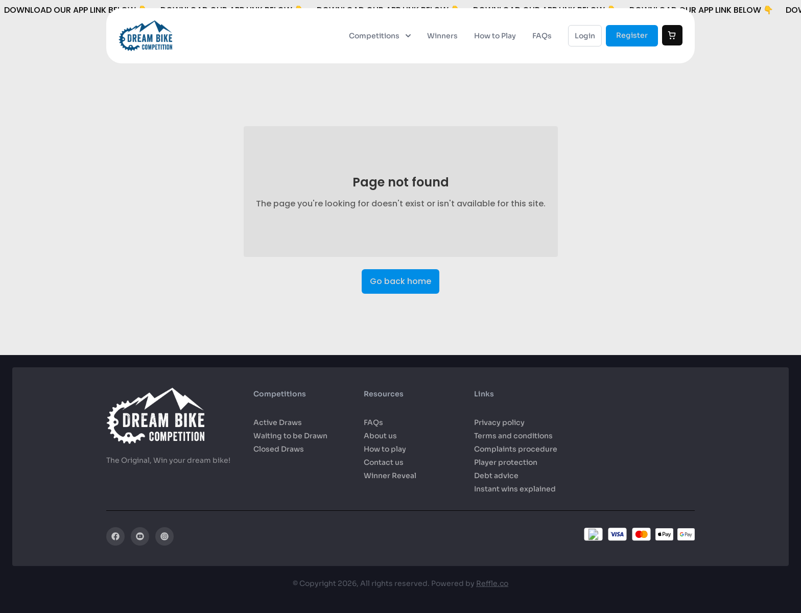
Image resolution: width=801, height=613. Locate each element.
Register (632, 35)
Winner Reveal (390, 475)
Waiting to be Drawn (290, 435)
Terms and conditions (513, 435)
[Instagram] (164, 536)
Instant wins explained (515, 488)
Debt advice (496, 475)
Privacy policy (499, 422)
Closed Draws (278, 449)
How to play (385, 449)
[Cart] (672, 35)
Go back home (400, 281)
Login (585, 35)
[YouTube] (140, 536)
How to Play (495, 35)
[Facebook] (115, 536)
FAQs (542, 35)
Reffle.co (492, 583)
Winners (442, 35)
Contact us (384, 462)
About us (380, 435)
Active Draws (277, 422)
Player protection (505, 462)
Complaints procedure (515, 449)
